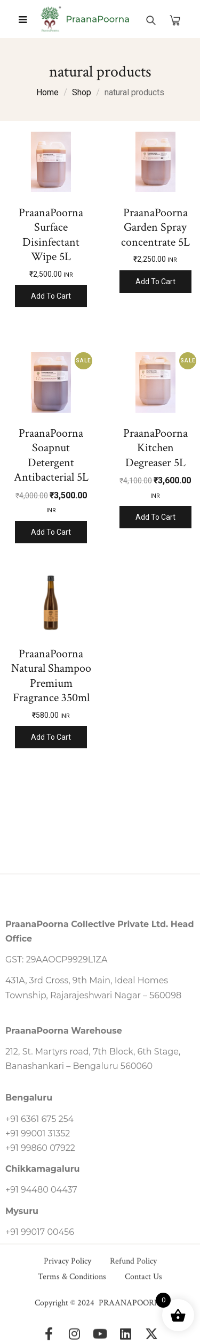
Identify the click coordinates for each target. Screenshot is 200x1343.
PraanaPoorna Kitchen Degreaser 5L (155, 448)
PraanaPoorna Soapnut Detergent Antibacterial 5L (51, 455)
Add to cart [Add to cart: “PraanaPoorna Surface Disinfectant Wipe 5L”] (51, 296)
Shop (81, 92)
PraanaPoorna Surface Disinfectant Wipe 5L (51, 235)
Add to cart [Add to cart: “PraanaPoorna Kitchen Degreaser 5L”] (155, 517)
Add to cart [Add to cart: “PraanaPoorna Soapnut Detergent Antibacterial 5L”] (51, 532)
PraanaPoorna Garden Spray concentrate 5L (155, 227)
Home (47, 92)
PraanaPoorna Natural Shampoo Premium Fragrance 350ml (51, 676)
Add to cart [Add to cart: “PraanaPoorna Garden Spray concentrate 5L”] (155, 281)
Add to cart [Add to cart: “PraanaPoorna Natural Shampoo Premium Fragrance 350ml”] (51, 737)
